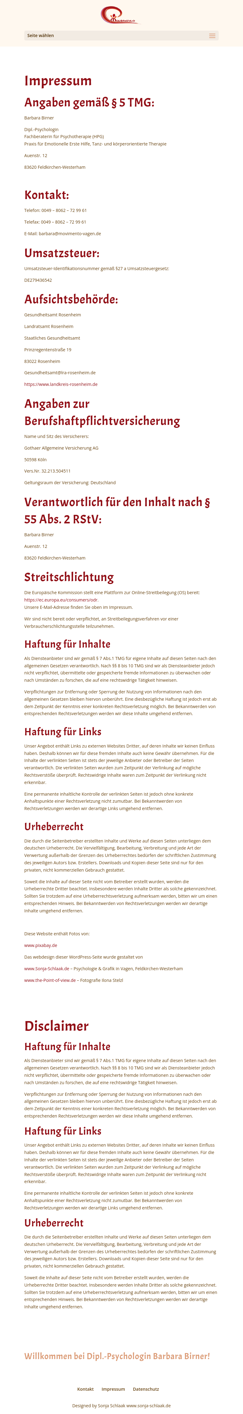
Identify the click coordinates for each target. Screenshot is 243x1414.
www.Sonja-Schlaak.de (46, 968)
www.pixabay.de (40, 945)
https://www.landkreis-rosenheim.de (60, 384)
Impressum (113, 1389)
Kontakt (85, 1389)
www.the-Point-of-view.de (50, 980)
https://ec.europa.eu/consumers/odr (60, 600)
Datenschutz (146, 1389)
